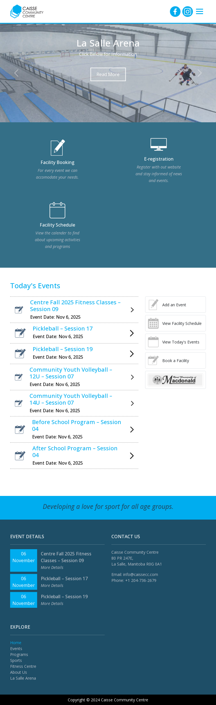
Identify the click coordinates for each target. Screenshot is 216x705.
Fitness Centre (23, 666)
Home (15, 642)
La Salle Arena (23, 678)
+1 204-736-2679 (140, 580)
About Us (18, 672)
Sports (16, 660)
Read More (108, 74)
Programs (19, 654)
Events (16, 648)
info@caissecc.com (140, 574)
